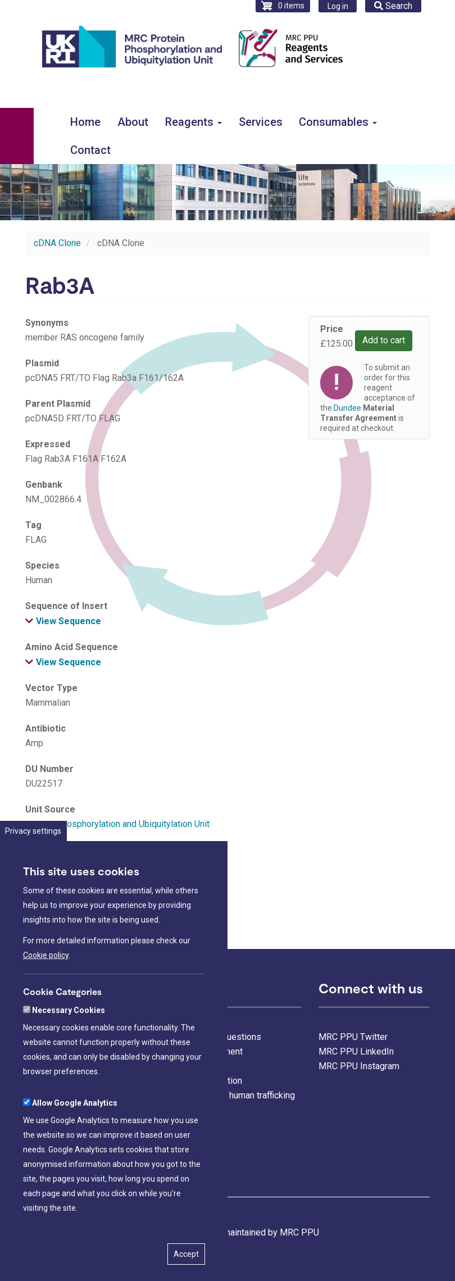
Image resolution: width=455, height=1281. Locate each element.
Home (85, 122)
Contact (90, 150)
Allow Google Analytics (74, 1146)
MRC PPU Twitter (353, 1037)
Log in (337, 6)
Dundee (347, 407)
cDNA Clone (57, 243)
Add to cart (383, 340)
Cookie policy (46, 999)
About (132, 122)
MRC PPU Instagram (359, 1066)
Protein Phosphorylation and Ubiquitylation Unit (117, 824)
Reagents (193, 122)
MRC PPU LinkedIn (356, 1051)
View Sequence (68, 621)
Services (261, 122)
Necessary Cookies (68, 1054)
